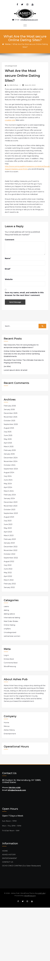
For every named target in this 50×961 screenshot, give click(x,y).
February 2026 (10, 406)
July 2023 (7, 521)
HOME (5, 851)
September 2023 (11, 513)
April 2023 (8, 532)
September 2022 (11, 558)
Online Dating (9, 625)
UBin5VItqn (13, 85)
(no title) (7, 366)
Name (7, 258)
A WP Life (41, 893)
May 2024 (8, 484)
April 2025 (8, 443)
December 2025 (10, 413)
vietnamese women (12, 636)
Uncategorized (11, 66)
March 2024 (9, 491)
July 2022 (7, 565)
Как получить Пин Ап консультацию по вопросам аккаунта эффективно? (21, 346)
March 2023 (8, 535)
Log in (6, 655)
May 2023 (8, 528)
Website (9, 279)
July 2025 (7, 432)
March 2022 (8, 580)
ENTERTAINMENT (9, 858)
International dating (12, 618)
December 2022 (10, 547)
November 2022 (10, 550)
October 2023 (9, 509)
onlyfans (7, 629)
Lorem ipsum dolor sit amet (15, 370)
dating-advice (9, 614)
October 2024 (9, 465)
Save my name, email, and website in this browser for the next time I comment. (24, 294)
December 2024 (10, 458)
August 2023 (9, 517)
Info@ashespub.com (29, 20)
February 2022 (10, 584)
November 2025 (10, 417)
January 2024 (9, 498)
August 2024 (9, 472)
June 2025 (8, 435)
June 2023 (8, 524)
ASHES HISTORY (9, 855)
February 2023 (10, 539)
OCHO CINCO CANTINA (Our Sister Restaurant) (21, 866)
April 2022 (8, 576)
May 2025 (8, 439)
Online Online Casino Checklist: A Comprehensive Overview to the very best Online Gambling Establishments (24, 353)
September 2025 (11, 424)
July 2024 (8, 476)
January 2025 (9, 454)
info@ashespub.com (17, 790)
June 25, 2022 (30, 85)
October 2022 (9, 554)
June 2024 (8, 480)
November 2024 (10, 461)
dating (6, 610)
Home (7, 44)
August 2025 (9, 428)
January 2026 (9, 409)
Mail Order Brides (11, 621)
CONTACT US (7, 862)
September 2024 (11, 469)
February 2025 (10, 450)
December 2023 (10, 502)
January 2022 (9, 587)
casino (6, 606)
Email (7, 269)
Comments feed (10, 663)
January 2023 (9, 543)
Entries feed (9, 659)
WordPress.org (10, 666)
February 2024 (10, 495)
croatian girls (10, 120)
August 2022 (9, 561)
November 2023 (10, 506)
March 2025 (8, 446)
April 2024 (8, 487)
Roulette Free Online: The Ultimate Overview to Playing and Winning (24, 361)
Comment (9, 240)
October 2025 (9, 421)
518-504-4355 (14, 787)
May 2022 (8, 572)
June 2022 (8, 569)
